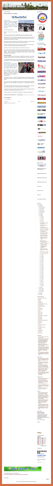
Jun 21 (41, 260)
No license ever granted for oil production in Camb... (44, 244)
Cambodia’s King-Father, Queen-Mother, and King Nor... (44, 249)
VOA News (40, 329)
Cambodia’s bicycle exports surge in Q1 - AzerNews (43, 337)
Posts (39, 460)
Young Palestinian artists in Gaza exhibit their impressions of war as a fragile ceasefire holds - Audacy (43, 405)
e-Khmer (39, 307)
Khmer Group (40, 313)
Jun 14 (41, 269)
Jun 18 (41, 264)
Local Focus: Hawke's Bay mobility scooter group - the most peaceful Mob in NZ (43, 386)
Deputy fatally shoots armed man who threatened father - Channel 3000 (43, 408)
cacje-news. (40, 301)
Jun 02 (41, 285)
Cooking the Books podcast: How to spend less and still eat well (43, 379)
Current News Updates (41, 306)
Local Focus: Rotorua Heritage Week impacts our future (43, 388)
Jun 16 (41, 266)
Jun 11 (41, 273)
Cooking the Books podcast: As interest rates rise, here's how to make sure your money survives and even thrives (43, 381)
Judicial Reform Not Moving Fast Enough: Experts (44, 233)
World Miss (40, 331)
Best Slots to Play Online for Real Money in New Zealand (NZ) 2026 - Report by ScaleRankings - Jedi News (43, 359)
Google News (40, 309)
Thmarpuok (40, 328)
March (40, 288)
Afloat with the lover (43, 240)
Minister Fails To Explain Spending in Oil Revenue (44, 235)
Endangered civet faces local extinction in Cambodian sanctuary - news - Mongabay (43, 345)
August (40, 212)
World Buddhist (40, 330)
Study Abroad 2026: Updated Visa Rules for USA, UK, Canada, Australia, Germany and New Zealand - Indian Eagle (43, 369)
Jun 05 (41, 281)
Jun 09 (41, 276)
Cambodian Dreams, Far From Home (43, 225)
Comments (40, 462)
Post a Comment (7, 99)
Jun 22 (41, 258)
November (40, 208)
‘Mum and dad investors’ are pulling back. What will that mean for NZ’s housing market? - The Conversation (43, 373)
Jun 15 (41, 268)
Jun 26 (41, 221)
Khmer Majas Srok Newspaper (43, 315)
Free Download (40, 308)
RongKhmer (40, 321)
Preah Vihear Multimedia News (43, 320)
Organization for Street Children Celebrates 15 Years (44, 238)
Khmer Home (40, 314)
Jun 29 (41, 217)
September (41, 211)
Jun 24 (41, 256)
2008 (39, 294)
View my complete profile (41, 419)
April (40, 287)
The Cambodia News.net (42, 324)
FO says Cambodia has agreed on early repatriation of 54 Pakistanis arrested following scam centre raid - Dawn (43, 353)
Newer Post (6, 101)
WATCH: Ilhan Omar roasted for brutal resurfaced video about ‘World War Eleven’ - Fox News (43, 393)
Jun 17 (41, 265)
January (40, 291)
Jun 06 (41, 280)
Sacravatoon (40, 322)
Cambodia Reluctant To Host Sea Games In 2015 (44, 242)
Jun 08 (41, 277)
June (40, 215)
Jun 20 (41, 261)
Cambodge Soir (40, 302)
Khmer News (40, 316)
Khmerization (40, 317)
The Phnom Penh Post (41, 327)
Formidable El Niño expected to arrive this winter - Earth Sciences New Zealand (43, 363)
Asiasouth (39, 299)
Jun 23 (41, 257)
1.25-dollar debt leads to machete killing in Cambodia (43, 246)
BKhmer (39, 300)
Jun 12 (41, 272)
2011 (39, 204)
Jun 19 (41, 262)
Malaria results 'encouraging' (44, 229)
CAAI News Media (41, 412)
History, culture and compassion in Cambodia (44, 227)
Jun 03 (41, 284)
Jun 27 (41, 220)
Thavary (39, 323)
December (40, 207)
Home (19, 101)
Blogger (35, 481)
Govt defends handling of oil (44, 253)
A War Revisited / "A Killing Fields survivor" (44, 223)
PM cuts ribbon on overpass (44, 251)
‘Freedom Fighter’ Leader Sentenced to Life (44, 231)
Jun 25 (41, 254)
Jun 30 (41, 216)
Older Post (32, 101)
